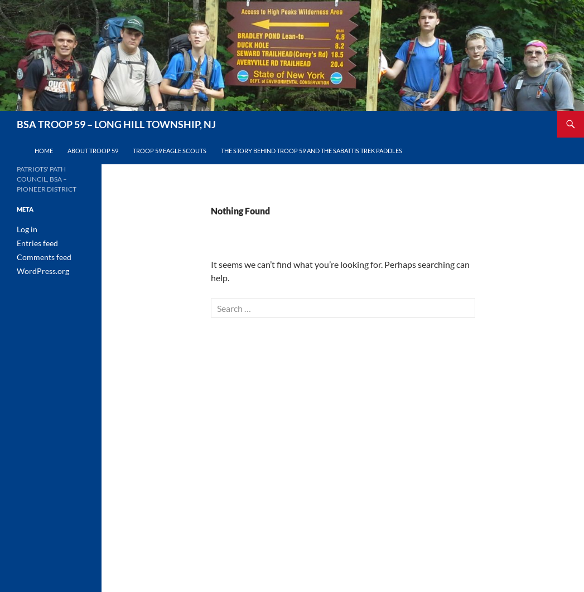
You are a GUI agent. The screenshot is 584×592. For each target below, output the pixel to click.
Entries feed (34, 242)
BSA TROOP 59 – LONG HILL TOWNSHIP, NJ (116, 124)
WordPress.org (39, 269)
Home (44, 150)
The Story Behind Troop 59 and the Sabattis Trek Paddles (311, 150)
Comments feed (39, 256)
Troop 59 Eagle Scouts (169, 150)
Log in (25, 229)
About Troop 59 (92, 150)
